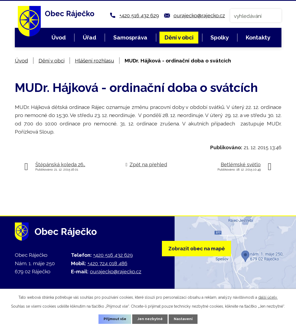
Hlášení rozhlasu (94, 61)
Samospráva (130, 37)
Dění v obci (178, 37)
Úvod (59, 37)
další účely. (268, 297)
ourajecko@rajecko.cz (199, 15)
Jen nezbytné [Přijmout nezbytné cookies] (150, 319)
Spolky (219, 37)
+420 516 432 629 (139, 15)
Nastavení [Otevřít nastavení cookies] (184, 319)
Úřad (89, 37)
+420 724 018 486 (107, 263)
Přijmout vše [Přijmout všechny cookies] (113, 319)
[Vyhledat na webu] (255, 15)
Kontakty (258, 37)
